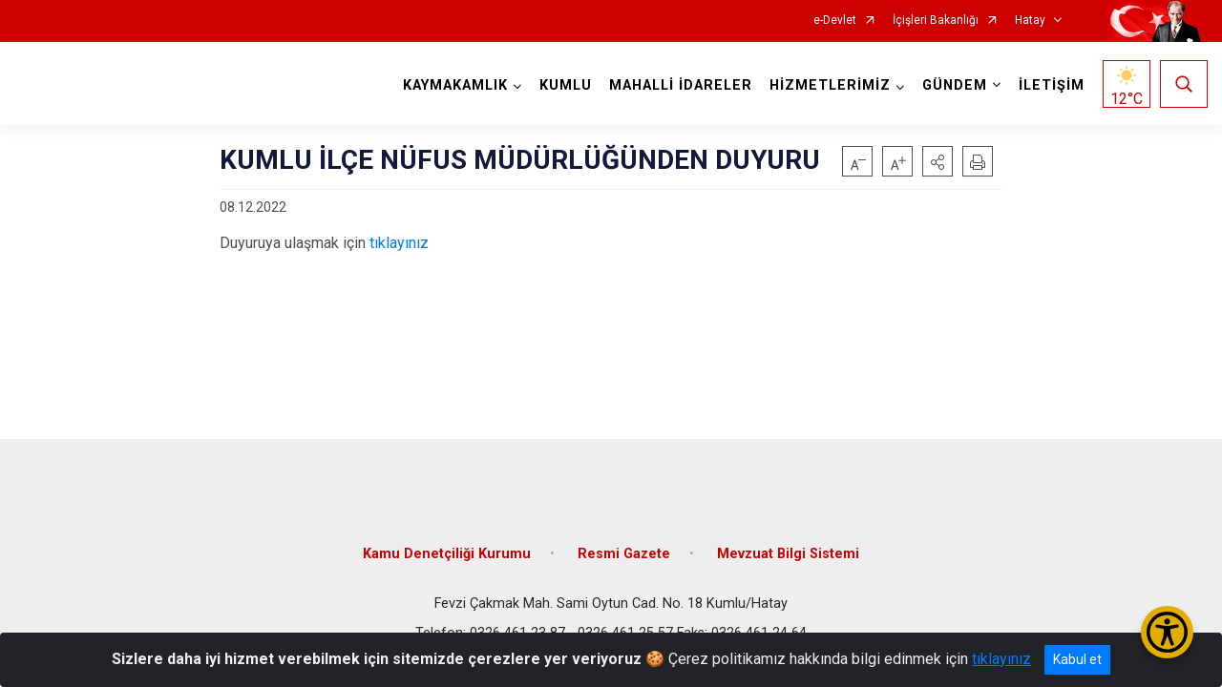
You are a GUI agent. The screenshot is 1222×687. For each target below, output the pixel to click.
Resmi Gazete (624, 546)
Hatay (1030, 20)
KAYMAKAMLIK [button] (453, 85)
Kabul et (1077, 659)
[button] (937, 161)
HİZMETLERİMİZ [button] (828, 85)
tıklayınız (399, 243)
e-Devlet (834, 20)
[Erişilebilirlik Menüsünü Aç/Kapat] (1167, 632)
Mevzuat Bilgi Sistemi (788, 546)
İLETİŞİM (1050, 85)
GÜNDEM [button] (952, 85)
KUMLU (563, 85)
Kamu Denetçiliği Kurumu (447, 546)
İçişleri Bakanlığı (936, 20)
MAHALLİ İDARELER (678, 85)
